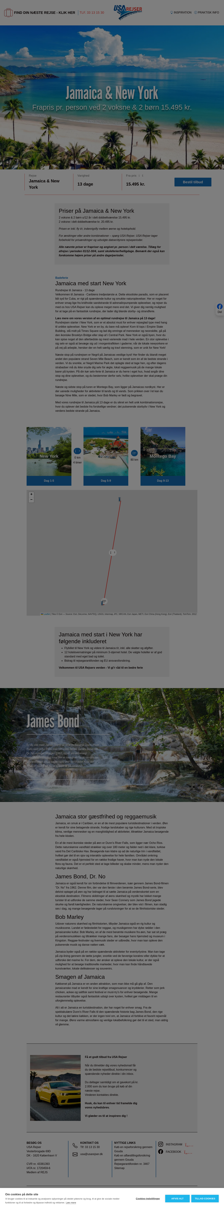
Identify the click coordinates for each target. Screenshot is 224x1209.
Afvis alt (177, 1198)
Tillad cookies (205, 1198)
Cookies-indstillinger (148, 1198)
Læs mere (71, 1202)
